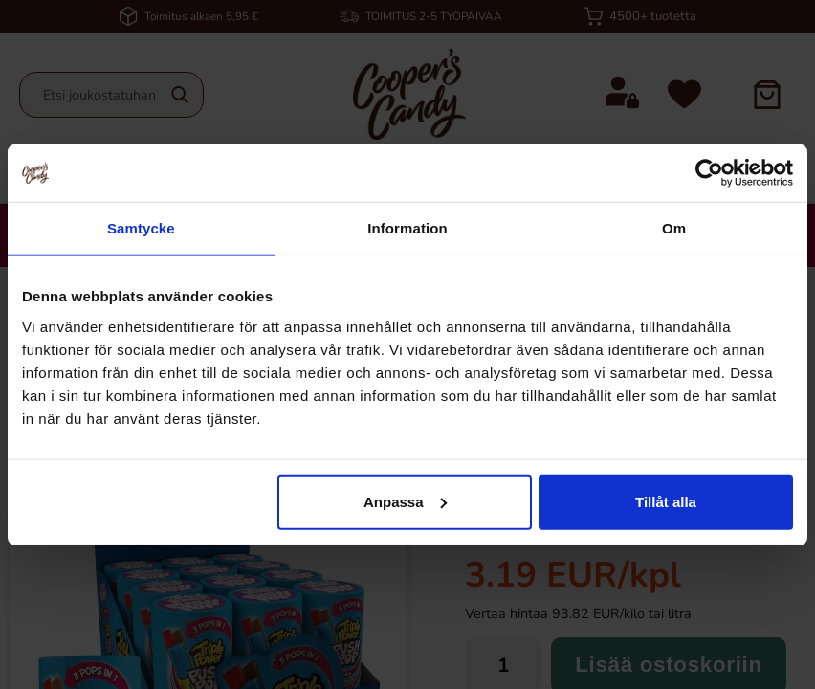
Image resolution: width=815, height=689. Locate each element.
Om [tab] (674, 228)
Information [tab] (407, 228)
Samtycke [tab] (141, 228)
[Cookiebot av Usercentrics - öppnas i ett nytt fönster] (709, 173)
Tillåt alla (665, 501)
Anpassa (405, 501)
